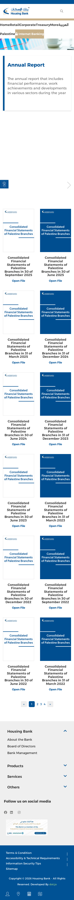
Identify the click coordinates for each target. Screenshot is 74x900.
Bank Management (22, 753)
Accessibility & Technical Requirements (33, 858)
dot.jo (53, 884)
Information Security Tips (23, 863)
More (54, 25)
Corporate (28, 25)
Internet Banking (29, 34)
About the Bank (19, 739)
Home (5, 25)
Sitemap (12, 869)
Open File (18, 281)
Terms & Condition (19, 853)
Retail (15, 25)
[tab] (37, 732)
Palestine (7, 34)
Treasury (43, 25)
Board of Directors (21, 746)
